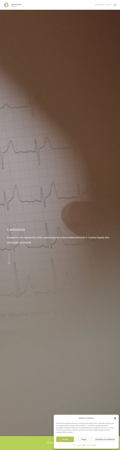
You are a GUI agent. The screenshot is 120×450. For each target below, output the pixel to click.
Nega (84, 439)
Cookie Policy (80, 445)
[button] (115, 418)
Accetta (65, 439)
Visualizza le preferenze (105, 439)
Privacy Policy (90, 445)
